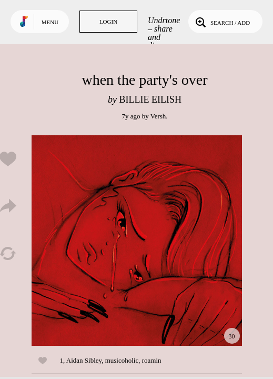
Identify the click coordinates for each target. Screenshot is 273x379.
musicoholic (122, 360)
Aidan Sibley (84, 360)
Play (137, 241)
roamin (151, 360)
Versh (158, 116)
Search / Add (222, 21)
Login (108, 21)
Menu (50, 22)
